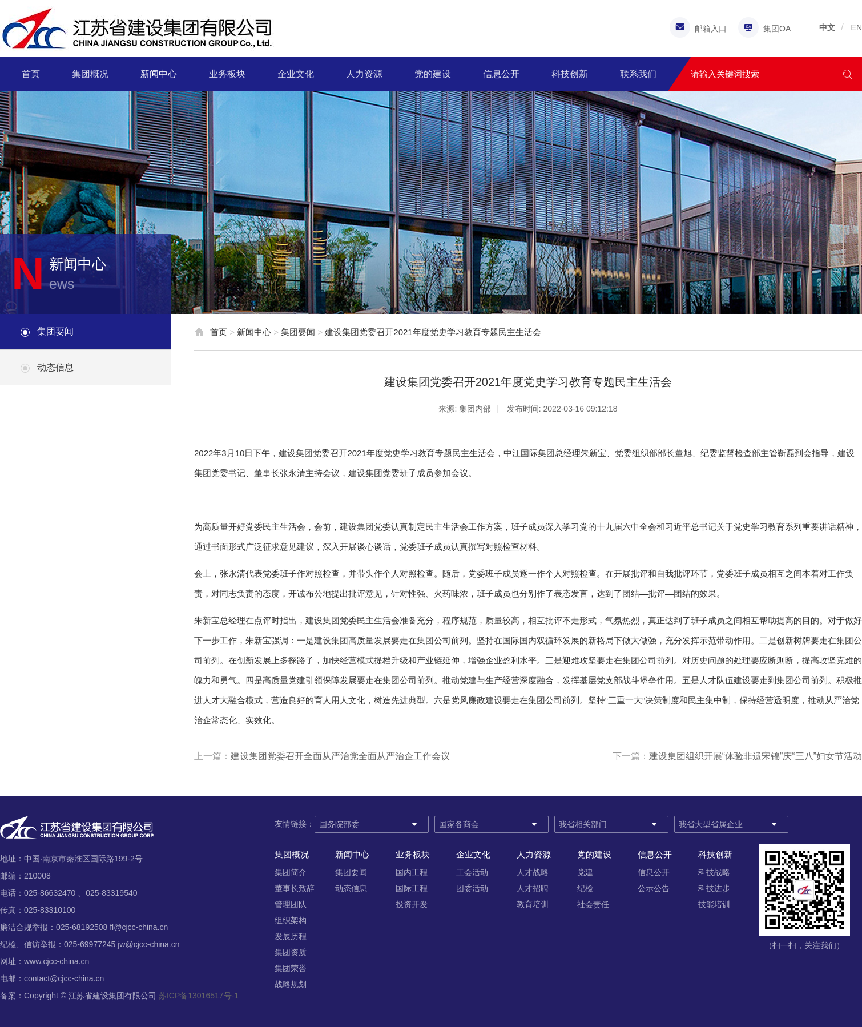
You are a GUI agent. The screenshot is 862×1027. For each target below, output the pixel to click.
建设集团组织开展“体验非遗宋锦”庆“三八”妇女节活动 (755, 756)
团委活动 (472, 888)
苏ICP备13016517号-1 (199, 995)
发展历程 (291, 936)
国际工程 (412, 888)
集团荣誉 (291, 968)
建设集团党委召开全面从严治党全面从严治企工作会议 (340, 756)
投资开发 (412, 904)
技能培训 (714, 904)
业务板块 (227, 74)
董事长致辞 (295, 888)
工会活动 (472, 872)
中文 (827, 27)
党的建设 (432, 74)
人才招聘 (533, 888)
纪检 (585, 888)
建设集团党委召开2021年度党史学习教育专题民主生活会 (433, 332)
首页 (31, 74)
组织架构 (291, 920)
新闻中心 (158, 74)
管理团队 (291, 904)
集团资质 (291, 952)
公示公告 (654, 888)
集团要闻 (55, 331)
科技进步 (714, 888)
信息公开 (501, 74)
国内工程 (412, 872)
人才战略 (533, 872)
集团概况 (90, 74)
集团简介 (291, 872)
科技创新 (569, 74)
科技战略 (714, 872)
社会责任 (593, 904)
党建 (585, 872)
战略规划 (291, 984)
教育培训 (533, 904)
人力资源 (364, 74)
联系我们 (638, 74)
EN (856, 27)
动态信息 (55, 367)
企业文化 (295, 74)
